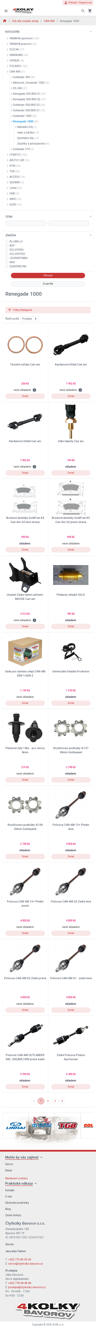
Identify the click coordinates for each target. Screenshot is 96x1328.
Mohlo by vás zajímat (22, 1157)
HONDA (17, 60)
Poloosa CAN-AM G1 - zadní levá (71, 978)
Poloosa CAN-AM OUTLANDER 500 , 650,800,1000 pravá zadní (25, 1057)
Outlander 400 (24, 77)
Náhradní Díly (27, 127)
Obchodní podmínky (17, 1202)
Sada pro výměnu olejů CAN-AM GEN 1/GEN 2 (25, 673)
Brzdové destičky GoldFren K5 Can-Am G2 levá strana (25, 520)
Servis (9, 1164)
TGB (15, 171)
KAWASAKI (19, 55)
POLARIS (19, 66)
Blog (8, 1209)
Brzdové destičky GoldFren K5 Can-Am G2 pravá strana (71, 520)
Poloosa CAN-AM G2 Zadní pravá (25, 978)
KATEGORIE (12, 31)
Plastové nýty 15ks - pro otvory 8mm (25, 750)
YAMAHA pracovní (23, 44)
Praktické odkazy (19, 1183)
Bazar (8, 1170)
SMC (14, 193)
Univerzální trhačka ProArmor (71, 671)
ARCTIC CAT (20, 160)
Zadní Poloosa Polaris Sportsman (71, 1057)
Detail (25, 396)
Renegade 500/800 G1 (29, 93)
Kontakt (9, 1190)
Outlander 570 (23, 149)
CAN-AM (49, 21)
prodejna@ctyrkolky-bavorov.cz (27, 1287)
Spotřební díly (28, 138)
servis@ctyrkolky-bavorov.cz (25, 1263)
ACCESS (17, 176)
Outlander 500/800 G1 (29, 110)
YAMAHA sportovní (24, 38)
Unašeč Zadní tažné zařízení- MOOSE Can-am (25, 597)
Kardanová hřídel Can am (71, 364)
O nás (8, 1196)
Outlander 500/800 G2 (29, 104)
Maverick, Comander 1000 (31, 82)
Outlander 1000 (25, 116)
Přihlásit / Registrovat (78, 3)
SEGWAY (17, 182)
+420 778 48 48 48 (19, 1283)
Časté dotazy (13, 1215)
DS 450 (20, 88)
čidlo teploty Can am (71, 441)
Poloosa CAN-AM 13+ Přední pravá (25, 903)
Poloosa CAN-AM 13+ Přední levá (71, 827)
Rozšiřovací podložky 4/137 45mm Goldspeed (70, 750)
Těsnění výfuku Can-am (25, 364)
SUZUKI (17, 49)
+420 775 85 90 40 (19, 1259)
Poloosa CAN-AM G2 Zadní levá (71, 901)
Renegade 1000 (25, 121)
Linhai (16, 188)
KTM (15, 165)
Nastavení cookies (16, 1178)
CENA (8, 216)
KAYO (15, 199)
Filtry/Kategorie (20, 310)
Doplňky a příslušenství (33, 143)
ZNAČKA (10, 235)
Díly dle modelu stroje (25, 21)
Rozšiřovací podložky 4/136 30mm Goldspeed (25, 827)
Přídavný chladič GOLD (71, 594)
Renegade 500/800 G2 (29, 99)
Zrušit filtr (48, 283)
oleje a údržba (28, 132)
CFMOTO (18, 154)
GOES (16, 204)
